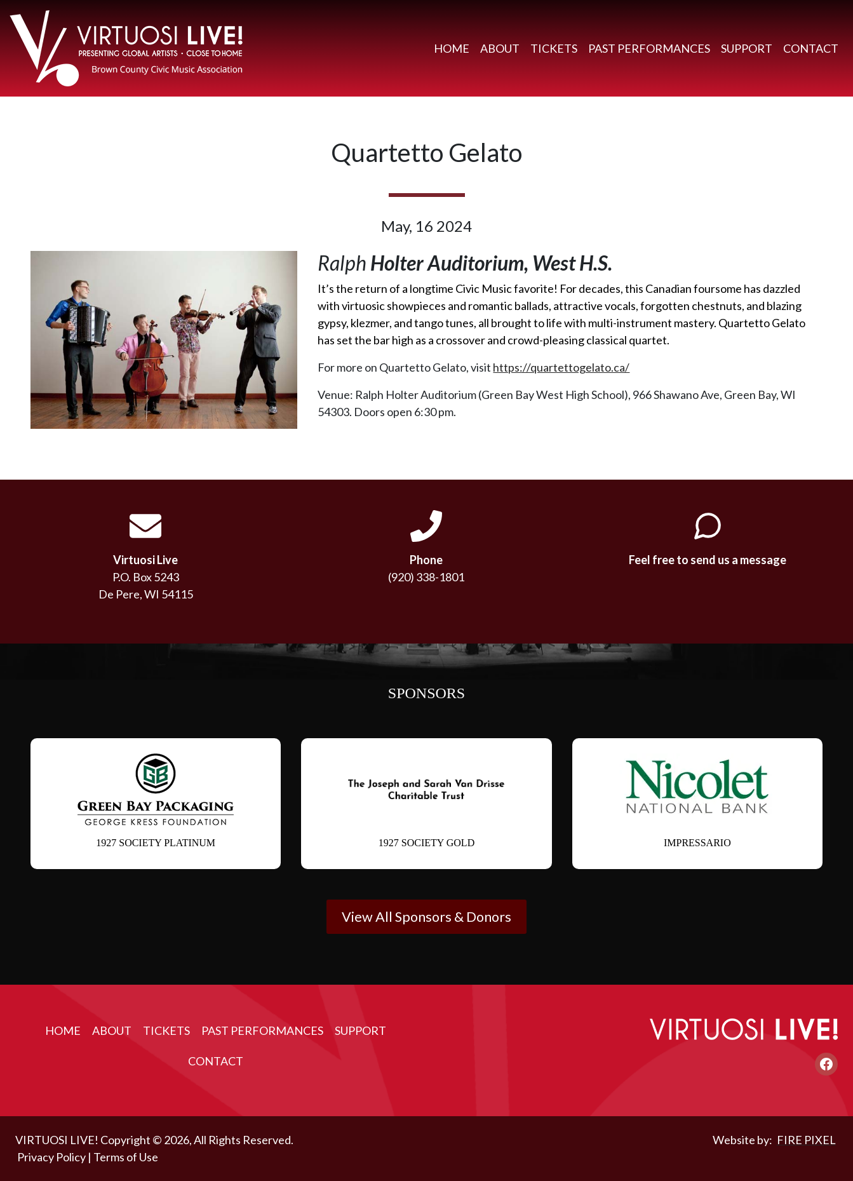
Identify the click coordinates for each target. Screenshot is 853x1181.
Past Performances (649, 48)
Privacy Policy (51, 1157)
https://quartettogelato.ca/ (561, 367)
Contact (810, 48)
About (500, 48)
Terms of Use (125, 1157)
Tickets (553, 48)
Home (451, 48)
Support (746, 48)
